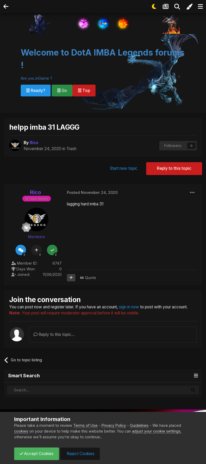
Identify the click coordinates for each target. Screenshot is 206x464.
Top (84, 90)
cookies (21, 431)
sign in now (129, 306)
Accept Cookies (37, 453)
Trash (71, 148)
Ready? (35, 90)
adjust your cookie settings (156, 431)
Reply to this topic (174, 168)
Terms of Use (85, 425)
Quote (90, 277)
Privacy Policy (114, 425)
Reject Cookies (80, 453)
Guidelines (139, 425)
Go (62, 90)
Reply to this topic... (54, 334)
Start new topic (124, 168)
